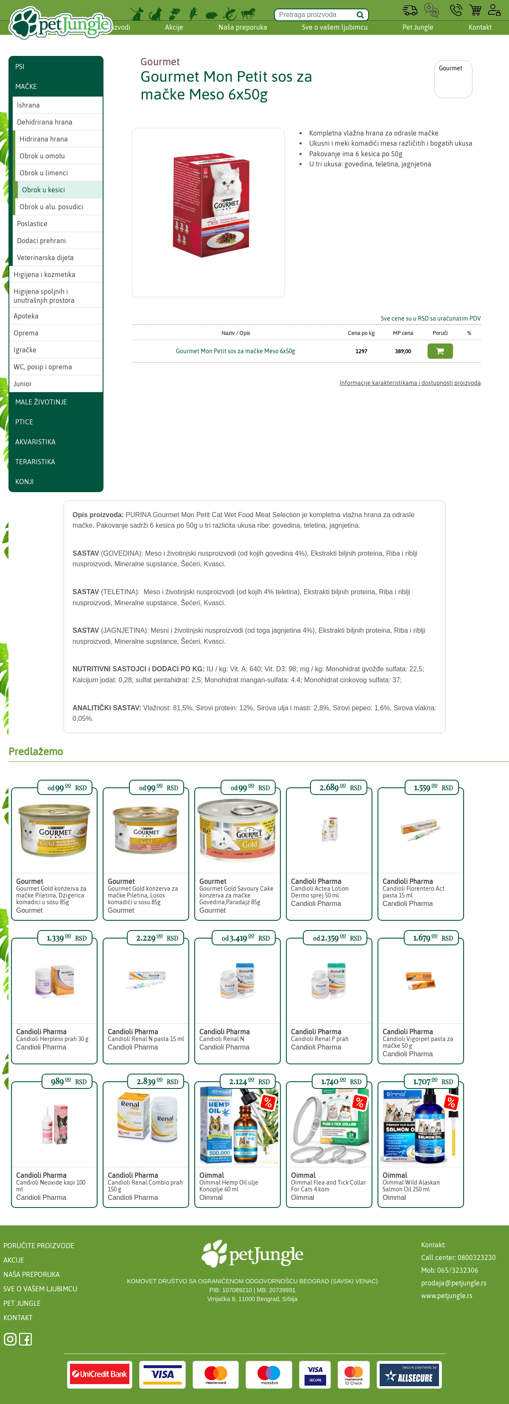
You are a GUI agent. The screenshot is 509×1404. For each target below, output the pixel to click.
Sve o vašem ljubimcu (335, 35)
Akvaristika (35, 442)
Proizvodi (116, 35)
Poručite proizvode (38, 1245)
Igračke (25, 350)
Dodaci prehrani (41, 240)
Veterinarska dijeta (45, 257)
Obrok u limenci (44, 173)
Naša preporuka (242, 35)
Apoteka (26, 316)
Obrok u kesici (43, 190)
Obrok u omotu (42, 156)
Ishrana (28, 105)
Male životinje (41, 402)
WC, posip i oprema (43, 367)
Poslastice (32, 223)
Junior (23, 384)
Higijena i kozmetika (45, 274)
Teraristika (35, 461)
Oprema (26, 333)
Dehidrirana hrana (45, 122)
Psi (20, 66)
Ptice (24, 422)
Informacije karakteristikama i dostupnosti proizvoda (410, 382)
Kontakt (480, 35)
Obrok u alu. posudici (51, 206)
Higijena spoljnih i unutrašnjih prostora (44, 296)
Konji (24, 481)
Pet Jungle (418, 35)
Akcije (174, 35)
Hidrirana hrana (44, 139)
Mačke (26, 86)
